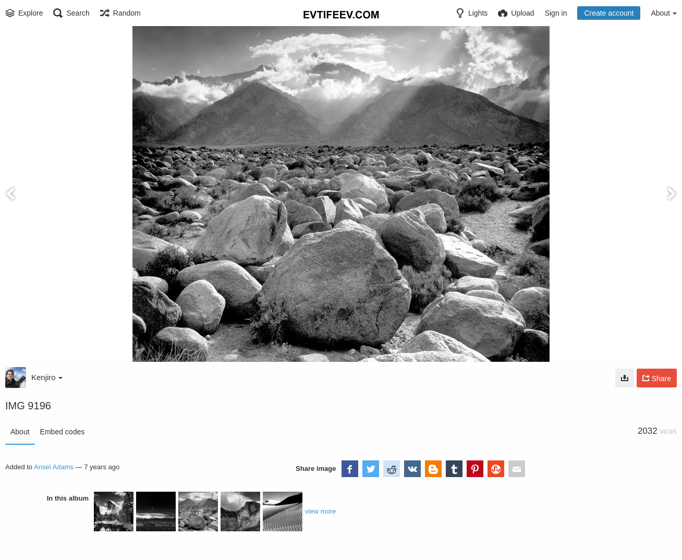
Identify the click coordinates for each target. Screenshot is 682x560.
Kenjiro (47, 377)
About (20, 432)
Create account (609, 13)
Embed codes (62, 432)
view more (320, 511)
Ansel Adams (54, 467)
